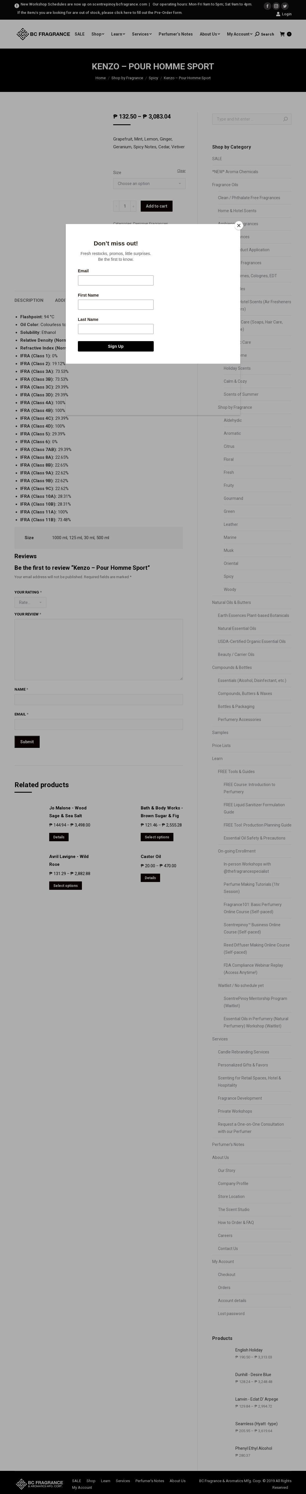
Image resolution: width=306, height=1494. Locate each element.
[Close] (238, 225)
